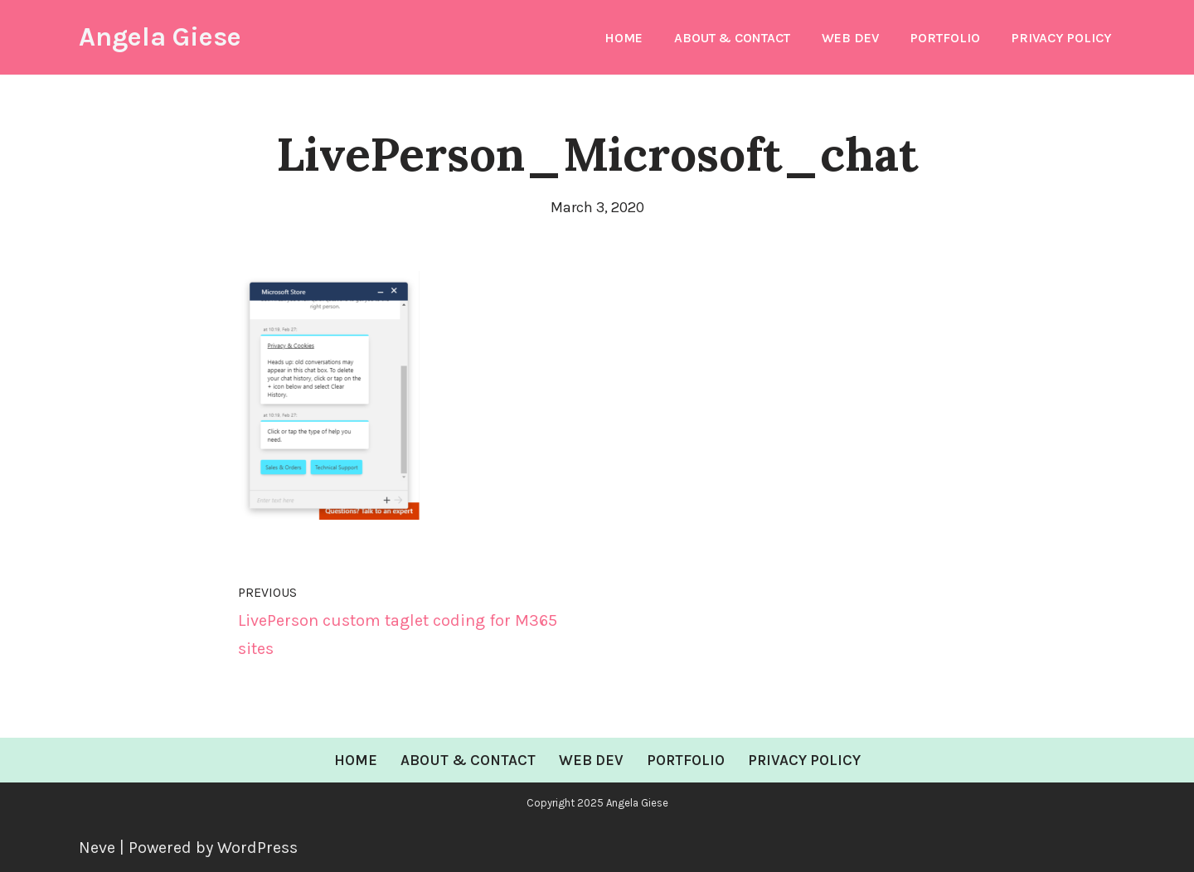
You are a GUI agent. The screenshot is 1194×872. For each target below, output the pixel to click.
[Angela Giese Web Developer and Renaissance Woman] (160, 37)
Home (623, 38)
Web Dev (850, 38)
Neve (97, 847)
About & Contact (732, 38)
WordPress (257, 847)
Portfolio (945, 38)
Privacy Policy (1062, 38)
